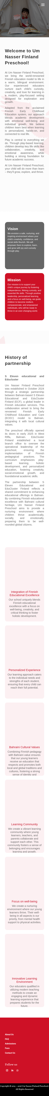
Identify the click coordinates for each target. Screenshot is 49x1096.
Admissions (10, 1043)
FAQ (7, 1039)
